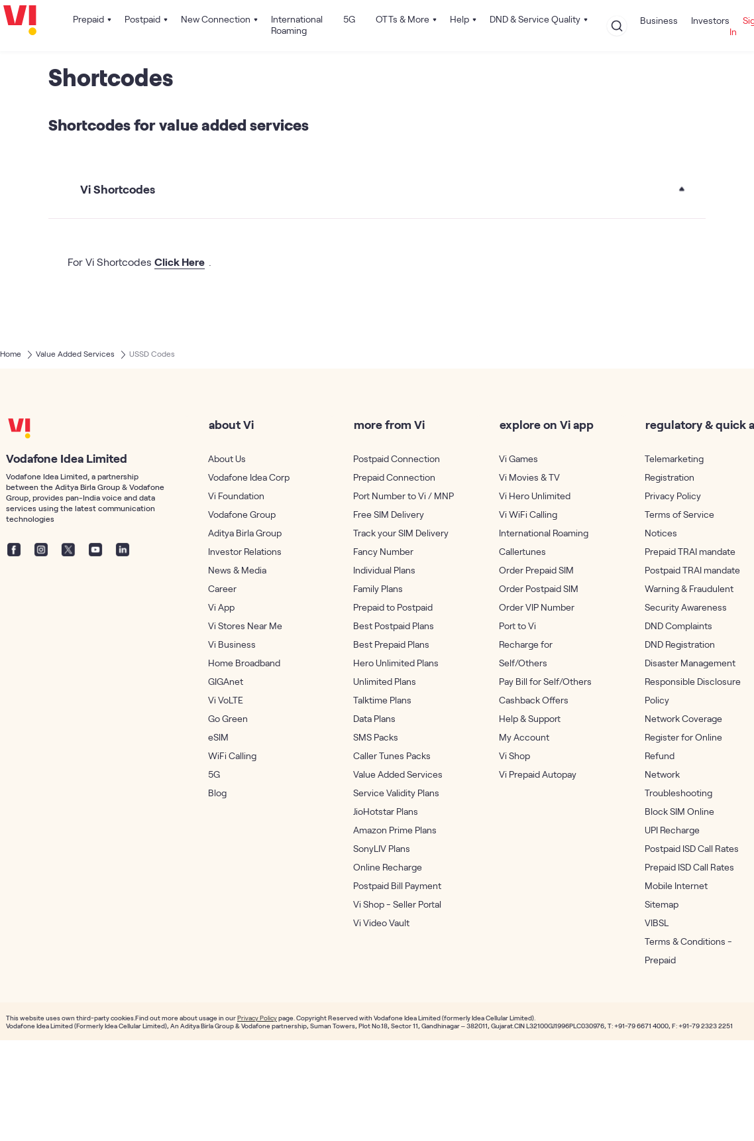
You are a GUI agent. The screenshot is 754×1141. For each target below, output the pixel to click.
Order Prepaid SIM (536, 569)
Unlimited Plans (384, 681)
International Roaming (297, 24)
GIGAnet (225, 681)
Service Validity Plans (396, 792)
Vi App (221, 607)
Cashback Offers (533, 699)
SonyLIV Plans (381, 848)
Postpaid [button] (142, 19)
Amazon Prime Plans (395, 829)
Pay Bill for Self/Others (545, 681)
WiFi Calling (232, 755)
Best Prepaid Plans (391, 644)
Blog (217, 792)
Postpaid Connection (396, 458)
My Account (524, 737)
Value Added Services (75, 353)
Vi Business (232, 644)
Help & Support (530, 718)
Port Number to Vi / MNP (403, 495)
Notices (661, 532)
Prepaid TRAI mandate (690, 551)
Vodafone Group (242, 514)
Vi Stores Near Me (245, 625)
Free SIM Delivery (388, 514)
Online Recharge (387, 866)
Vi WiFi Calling (528, 514)
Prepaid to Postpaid (393, 607)
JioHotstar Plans (385, 811)
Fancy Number (383, 551)
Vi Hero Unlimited (534, 495)
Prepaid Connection (394, 477)
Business (659, 20)
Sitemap (661, 904)
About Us (227, 458)
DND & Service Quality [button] (535, 19)
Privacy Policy (673, 495)
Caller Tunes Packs (392, 755)
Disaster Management (690, 662)
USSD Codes (152, 353)
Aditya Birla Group (245, 532)
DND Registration (680, 644)
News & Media (237, 569)
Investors (710, 20)
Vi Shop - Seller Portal (397, 904)
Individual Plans (384, 569)
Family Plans (378, 588)
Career (222, 588)
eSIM (218, 737)
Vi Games (518, 458)
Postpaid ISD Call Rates (692, 848)
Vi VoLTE (225, 699)
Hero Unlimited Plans (396, 662)
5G (349, 19)
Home (10, 353)
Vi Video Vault (381, 922)
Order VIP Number (536, 607)
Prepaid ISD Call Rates (689, 866)
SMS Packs (375, 737)
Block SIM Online (679, 811)
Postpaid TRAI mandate (692, 569)
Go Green (228, 718)
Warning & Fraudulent (689, 588)
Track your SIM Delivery (401, 532)
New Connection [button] (215, 19)
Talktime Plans (382, 699)
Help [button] (459, 19)
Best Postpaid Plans (393, 625)
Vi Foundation (236, 495)
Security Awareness (686, 607)
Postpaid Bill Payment (397, 885)
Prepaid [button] (88, 19)
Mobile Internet (676, 885)
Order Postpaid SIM (538, 588)
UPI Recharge (672, 829)
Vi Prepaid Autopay (537, 774)
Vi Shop (514, 755)
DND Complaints (678, 625)
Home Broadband (244, 662)
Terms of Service (679, 514)
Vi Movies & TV (529, 477)
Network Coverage (683, 718)
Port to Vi (517, 625)
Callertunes (522, 551)
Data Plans (374, 718)
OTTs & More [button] (402, 19)
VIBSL (657, 922)
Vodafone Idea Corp (249, 477)
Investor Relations (245, 551)
